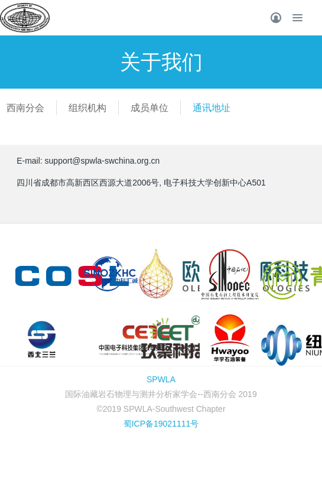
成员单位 (149, 108)
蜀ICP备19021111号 (161, 423)
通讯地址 (211, 108)
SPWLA (161, 379)
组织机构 (87, 108)
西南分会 (25, 108)
